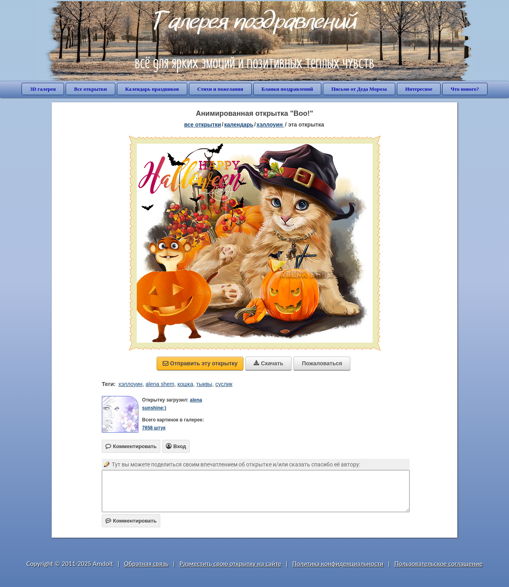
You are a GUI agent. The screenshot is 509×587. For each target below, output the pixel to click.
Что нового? (465, 89)
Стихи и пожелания (220, 89)
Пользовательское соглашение (438, 564)
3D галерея (43, 89)
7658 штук (153, 428)
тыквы (204, 384)
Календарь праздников (152, 89)
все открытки (202, 124)
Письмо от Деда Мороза (359, 89)
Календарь (239, 124)
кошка (185, 384)
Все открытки (90, 89)
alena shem (160, 384)
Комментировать (131, 521)
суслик (223, 384)
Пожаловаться (322, 363)
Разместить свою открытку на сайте (230, 564)
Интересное (418, 89)
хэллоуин (131, 384)
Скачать (268, 363)
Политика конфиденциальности (337, 564)
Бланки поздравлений (287, 89)
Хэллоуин (270, 124)
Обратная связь (146, 564)
